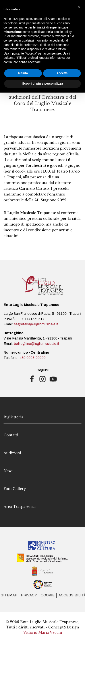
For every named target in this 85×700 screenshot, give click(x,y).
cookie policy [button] (62, 32)
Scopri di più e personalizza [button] (42, 83)
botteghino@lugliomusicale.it (36, 343)
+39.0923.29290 (32, 358)
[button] (79, 7)
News (8, 471)
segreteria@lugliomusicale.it (36, 324)
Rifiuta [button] (23, 73)
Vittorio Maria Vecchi (42, 632)
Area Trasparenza (20, 506)
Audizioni (12, 453)
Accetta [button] (62, 73)
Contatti (11, 435)
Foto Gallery (15, 488)
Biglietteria (13, 417)
